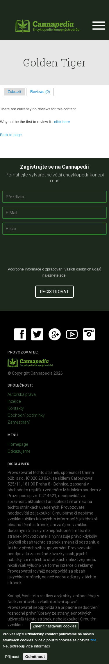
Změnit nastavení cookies (54, 626)
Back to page (11, 135)
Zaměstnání (19, 422)
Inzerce (14, 401)
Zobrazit (14, 91)
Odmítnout (35, 656)
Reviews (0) (42, 91)
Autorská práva (22, 394)
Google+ (54, 334)
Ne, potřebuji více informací (26, 646)
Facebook (20, 334)
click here (62, 122)
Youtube (72, 334)
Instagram (89, 334)
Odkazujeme (19, 451)
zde (93, 640)
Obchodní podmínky (26, 415)
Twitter (37, 334)
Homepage (18, 444)
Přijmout (12, 656)
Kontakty (16, 408)
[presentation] (54, 253)
